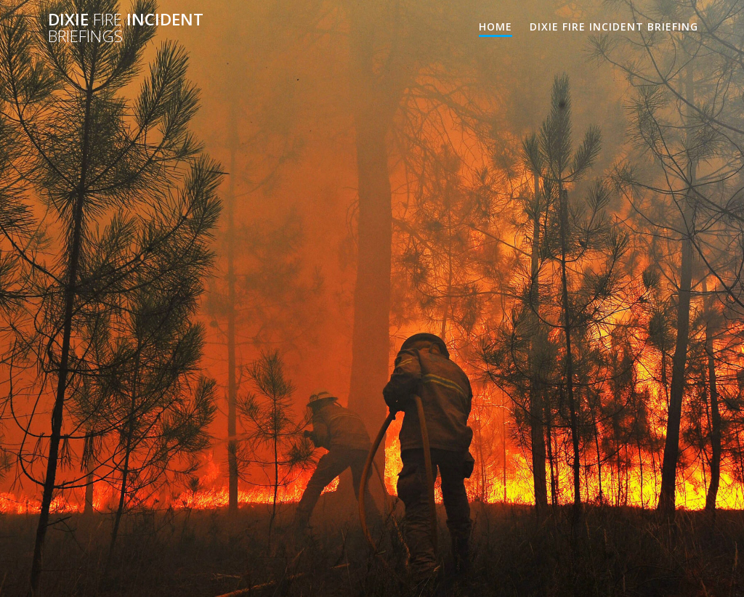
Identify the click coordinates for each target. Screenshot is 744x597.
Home (495, 26)
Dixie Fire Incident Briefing (614, 26)
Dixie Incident (125, 28)
